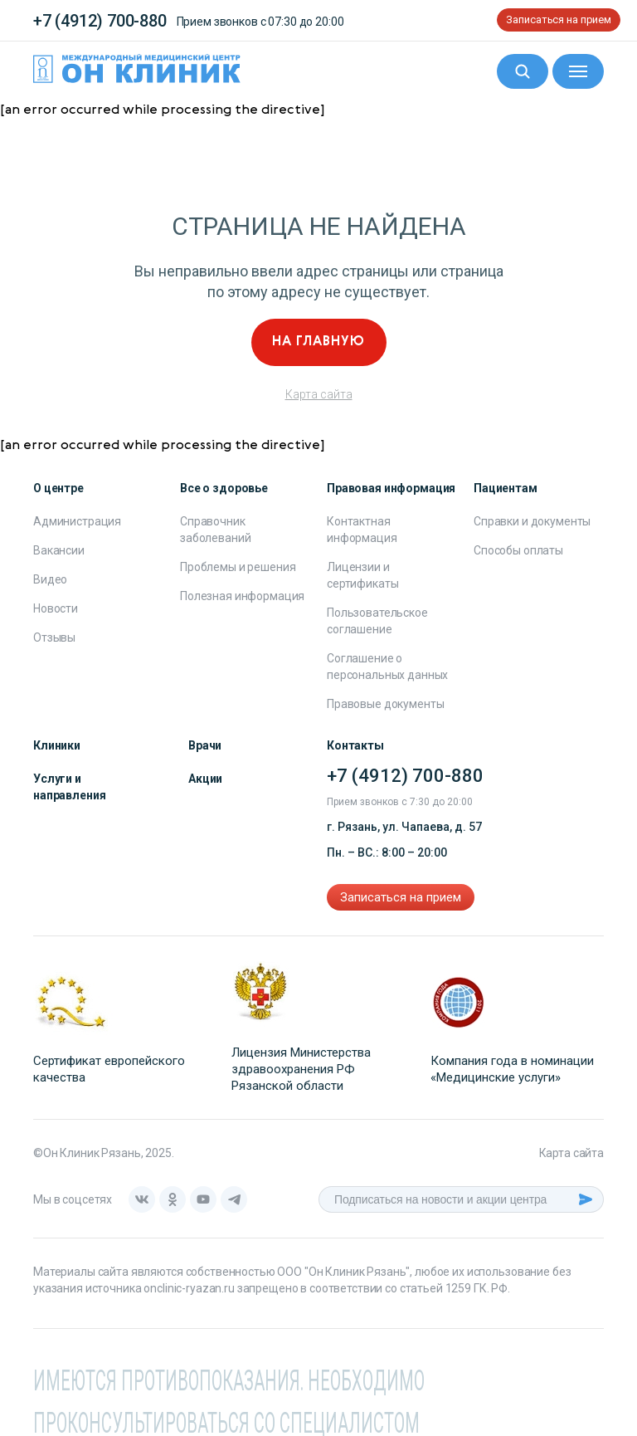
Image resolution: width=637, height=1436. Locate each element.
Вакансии (59, 550)
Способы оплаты (518, 550)
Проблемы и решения (237, 567)
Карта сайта (319, 394)
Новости (55, 608)
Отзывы (54, 637)
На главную (318, 342)
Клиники (56, 745)
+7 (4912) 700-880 (100, 21)
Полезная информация (242, 596)
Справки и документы (532, 521)
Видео (50, 579)
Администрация (77, 521)
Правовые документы (385, 704)
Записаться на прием (558, 19)
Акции (205, 778)
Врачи (204, 745)
